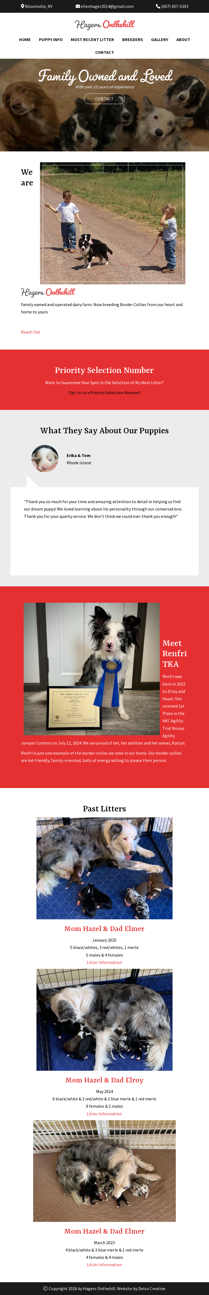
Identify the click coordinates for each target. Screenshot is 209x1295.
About (183, 39)
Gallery (159, 39)
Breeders (132, 39)
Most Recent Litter (92, 39)
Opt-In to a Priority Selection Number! (104, 392)
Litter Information (104, 962)
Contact (104, 52)
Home (25, 39)
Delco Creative (151, 1288)
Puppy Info (51, 39)
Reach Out (30, 332)
